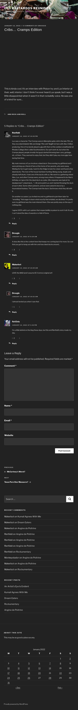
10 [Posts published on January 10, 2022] (8, 668)
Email (8, 420)
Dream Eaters (24, 522)
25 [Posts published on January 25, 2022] (18, 678)
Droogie (42, 26)
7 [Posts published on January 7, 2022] (50, 663)
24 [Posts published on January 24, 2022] (8, 678)
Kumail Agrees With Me (29, 516)
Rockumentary (23, 551)
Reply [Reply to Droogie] (14, 255)
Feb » (60, 688)
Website (8, 435)
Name (8, 405)
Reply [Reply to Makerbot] (14, 284)
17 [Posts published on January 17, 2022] (9, 673)
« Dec (18, 688)
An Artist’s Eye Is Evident (16, 586)
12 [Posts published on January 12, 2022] (29, 668)
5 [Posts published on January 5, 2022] (29, 663)
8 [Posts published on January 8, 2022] (60, 663)
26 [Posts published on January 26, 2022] (29, 678)
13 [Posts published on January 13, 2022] (39, 668)
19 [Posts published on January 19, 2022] (29, 673)
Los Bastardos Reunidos (27, 8)
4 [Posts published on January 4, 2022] (18, 663)
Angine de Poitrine (27, 528)
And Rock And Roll (17, 114)
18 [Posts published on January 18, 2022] (19, 673)
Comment (10, 365)
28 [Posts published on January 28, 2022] (50, 678)
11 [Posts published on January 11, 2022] (19, 668)
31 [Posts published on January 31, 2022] (9, 683)
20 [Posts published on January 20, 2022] (39, 673)
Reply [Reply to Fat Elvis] (14, 343)
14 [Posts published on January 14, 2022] (50, 668)
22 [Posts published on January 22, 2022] (60, 673)
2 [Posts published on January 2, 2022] (70, 658)
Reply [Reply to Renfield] (14, 224)
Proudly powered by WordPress (16, 704)
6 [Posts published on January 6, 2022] (39, 663)
